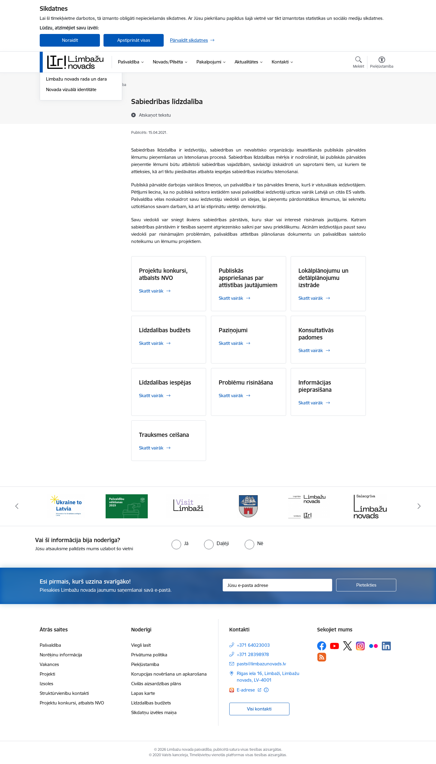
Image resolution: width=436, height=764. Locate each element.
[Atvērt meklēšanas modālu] (358, 63)
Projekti (47, 674)
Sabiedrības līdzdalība (67, 123)
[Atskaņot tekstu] (155, 114)
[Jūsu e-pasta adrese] (277, 585)
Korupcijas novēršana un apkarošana (169, 674)
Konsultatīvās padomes (316, 334)
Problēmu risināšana (246, 382)
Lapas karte (143, 693)
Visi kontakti (259, 709)
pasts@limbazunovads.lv (261, 664)
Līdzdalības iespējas (165, 382)
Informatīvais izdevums (69, 133)
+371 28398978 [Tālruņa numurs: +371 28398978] (253, 654)
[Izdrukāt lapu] (381, 99)
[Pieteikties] (366, 585)
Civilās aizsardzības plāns (156, 683)
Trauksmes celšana (164, 434)
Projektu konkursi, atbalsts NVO (163, 274)
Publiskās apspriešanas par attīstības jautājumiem (248, 278)
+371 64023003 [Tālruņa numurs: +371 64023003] (253, 645)
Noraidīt (70, 40)
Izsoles (46, 683)
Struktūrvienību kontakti (64, 693)
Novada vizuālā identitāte (71, 154)
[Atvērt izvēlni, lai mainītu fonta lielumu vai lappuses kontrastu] (381, 63)
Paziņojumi (233, 330)
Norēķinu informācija (61, 655)
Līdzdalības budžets (164, 330)
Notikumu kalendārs (66, 112)
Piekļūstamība (145, 664)
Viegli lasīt (141, 645)
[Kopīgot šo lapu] (381, 114)
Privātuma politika (149, 655)
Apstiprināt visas (133, 40)
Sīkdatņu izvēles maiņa (154, 712)
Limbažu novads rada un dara (76, 144)
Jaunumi (54, 102)
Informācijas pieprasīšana (315, 386)
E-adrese (246, 690)
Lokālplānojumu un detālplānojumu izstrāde (323, 278)
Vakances (49, 664)
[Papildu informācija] (266, 690)
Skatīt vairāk (151, 291)
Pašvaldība (50, 645)
